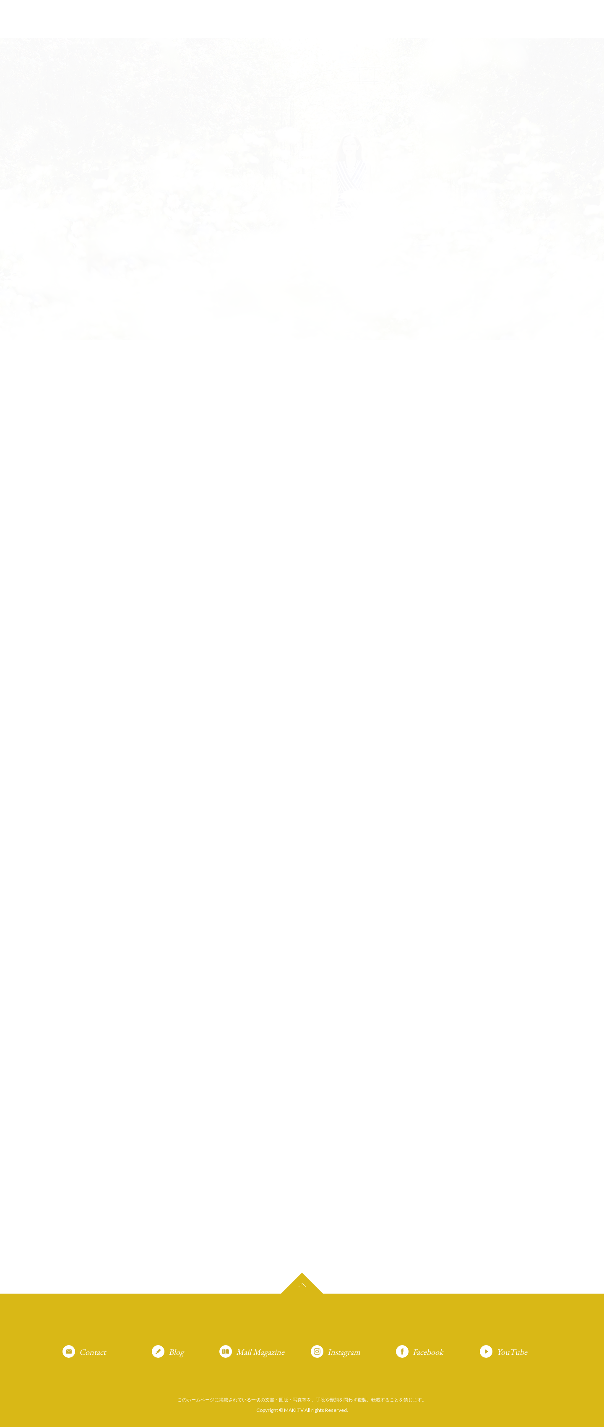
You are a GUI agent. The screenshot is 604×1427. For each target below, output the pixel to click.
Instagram (344, 1351)
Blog (176, 1351)
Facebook (428, 1351)
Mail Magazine (260, 1351)
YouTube (512, 1351)
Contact (92, 1351)
